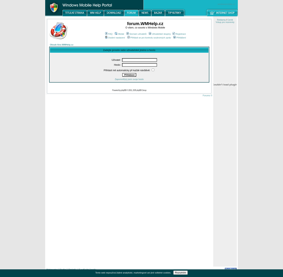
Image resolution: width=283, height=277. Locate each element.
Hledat (119, 34)
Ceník (230, 20)
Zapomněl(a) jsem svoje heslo (129, 79)
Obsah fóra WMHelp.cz (61, 45)
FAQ (108, 34)
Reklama (221, 20)
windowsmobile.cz (226, 4)
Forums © (207, 95)
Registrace (179, 34)
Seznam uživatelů (136, 34)
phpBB (123, 90)
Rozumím (180, 272)
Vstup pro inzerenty (225, 22)
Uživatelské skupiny (160, 34)
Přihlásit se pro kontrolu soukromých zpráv (149, 37)
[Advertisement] (225, 204)
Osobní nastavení (115, 37)
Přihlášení (179, 37)
